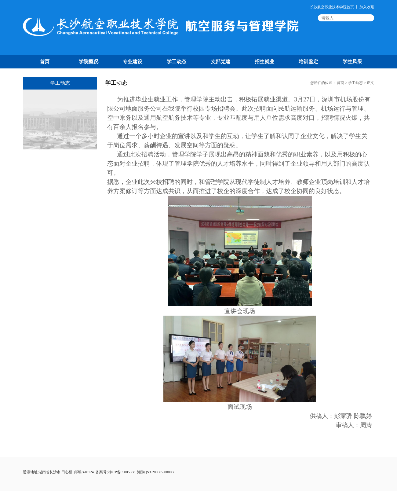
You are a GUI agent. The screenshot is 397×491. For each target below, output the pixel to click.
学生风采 (352, 61)
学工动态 (176, 61)
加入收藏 (366, 7)
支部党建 (220, 61)
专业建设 (132, 61)
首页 (44, 61)
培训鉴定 (308, 61)
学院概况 (88, 61)
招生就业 (264, 61)
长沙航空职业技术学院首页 (332, 7)
